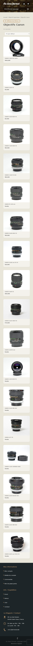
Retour (7, 598)
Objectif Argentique (14, 17)
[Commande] (17, 33)
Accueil (5, 17)
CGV (6, 602)
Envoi (6, 594)
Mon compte (8, 571)
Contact (7, 606)
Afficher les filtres (11, 21)
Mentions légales (16, 643)
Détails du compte (10, 575)
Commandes (8, 579)
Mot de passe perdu (11, 583)
